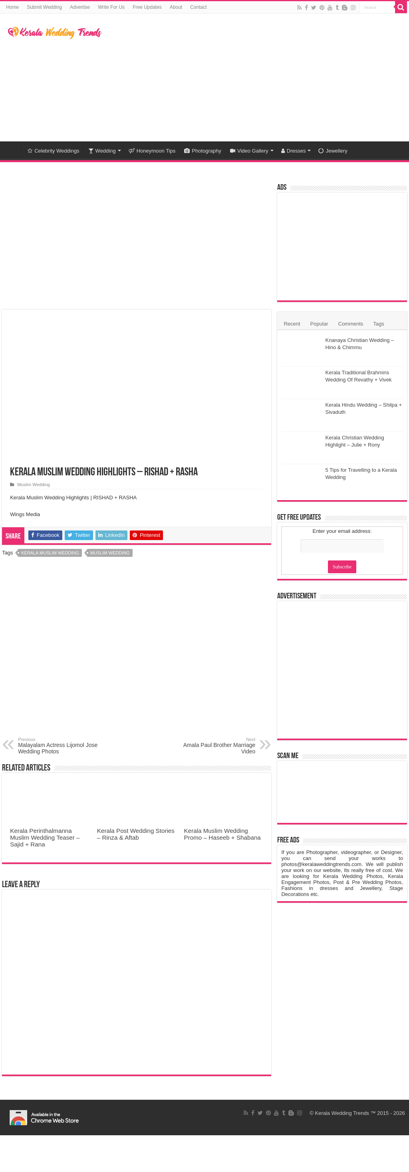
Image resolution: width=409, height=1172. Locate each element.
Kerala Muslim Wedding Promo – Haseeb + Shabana (222, 834)
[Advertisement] (255, 77)
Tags (378, 324)
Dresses (293, 151)
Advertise (80, 7)
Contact (198, 7)
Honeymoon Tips (152, 151)
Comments (350, 324)
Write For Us (111, 7)
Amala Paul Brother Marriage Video (214, 746)
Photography (202, 151)
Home (12, 7)
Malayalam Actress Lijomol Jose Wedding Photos (59, 746)
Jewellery (332, 151)
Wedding (102, 151)
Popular (319, 324)
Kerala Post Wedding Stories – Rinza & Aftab (136, 834)
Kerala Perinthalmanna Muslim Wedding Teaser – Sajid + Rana (44, 837)
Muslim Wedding (33, 484)
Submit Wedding (44, 7)
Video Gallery (249, 151)
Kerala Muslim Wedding (50, 552)
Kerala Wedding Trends (342, 1113)
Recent (292, 324)
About (176, 7)
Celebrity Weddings (53, 151)
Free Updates (147, 7)
